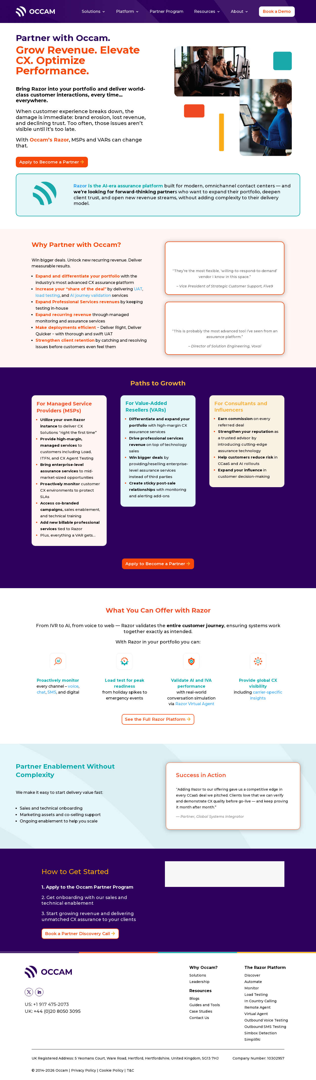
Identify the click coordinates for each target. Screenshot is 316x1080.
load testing (48, 295)
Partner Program (166, 11)
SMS (51, 692)
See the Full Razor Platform (155, 719)
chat (41, 692)
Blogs (194, 998)
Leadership (199, 982)
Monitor (251, 988)
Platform (125, 11)
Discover (252, 975)
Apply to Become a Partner (49, 162)
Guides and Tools (204, 1005)
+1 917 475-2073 (51, 1004)
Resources (204, 11)
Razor (80, 186)
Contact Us (199, 1018)
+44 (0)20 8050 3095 (57, 1011)
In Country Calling (260, 1001)
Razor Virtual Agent (194, 703)
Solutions (91, 11)
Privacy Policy (84, 1070)
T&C (130, 1070)
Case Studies (200, 1011)
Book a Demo (277, 11)
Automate (253, 982)
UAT (138, 289)
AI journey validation (90, 295)
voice (73, 686)
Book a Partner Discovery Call (77, 933)
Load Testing (256, 994)
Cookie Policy (111, 1070)
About (237, 11)
